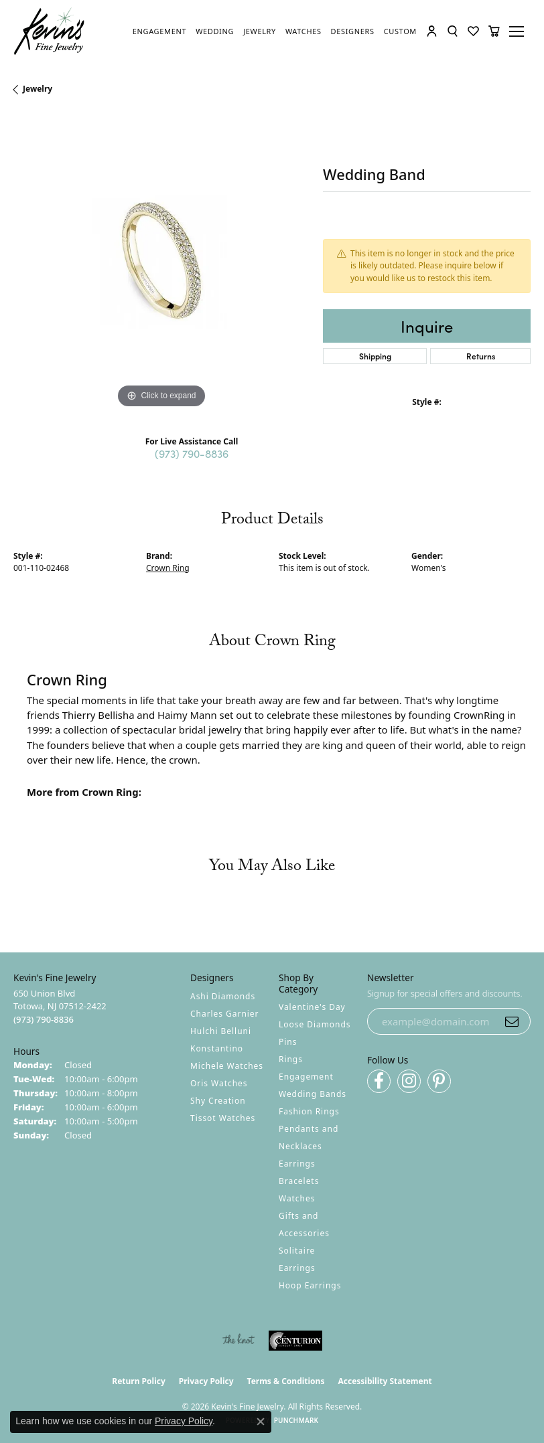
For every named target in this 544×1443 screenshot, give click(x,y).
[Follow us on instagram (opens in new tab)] (409, 1081)
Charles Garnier (224, 1013)
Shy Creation (218, 1100)
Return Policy (138, 1381)
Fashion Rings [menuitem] (309, 1111)
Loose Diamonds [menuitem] (315, 1024)
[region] (161, 264)
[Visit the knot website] (238, 1341)
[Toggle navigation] (518, 31)
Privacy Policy (206, 1381)
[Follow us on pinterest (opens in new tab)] (439, 1081)
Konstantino (216, 1048)
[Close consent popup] (261, 1422)
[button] (431, 31)
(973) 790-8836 (191, 453)
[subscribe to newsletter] (512, 1021)
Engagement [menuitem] (306, 1076)
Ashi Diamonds (222, 996)
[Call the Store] (43, 1019)
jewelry (37, 88)
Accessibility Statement (384, 1381)
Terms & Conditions (286, 1381)
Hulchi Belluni (220, 1031)
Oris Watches (219, 1083)
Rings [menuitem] (291, 1059)
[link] (159, 31)
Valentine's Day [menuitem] (312, 1007)
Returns (480, 355)
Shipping (375, 355)
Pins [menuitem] (288, 1041)
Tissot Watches (222, 1118)
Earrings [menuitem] (297, 1163)
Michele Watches (226, 1066)
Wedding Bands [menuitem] (312, 1094)
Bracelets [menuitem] (299, 1181)
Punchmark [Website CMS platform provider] (296, 1420)
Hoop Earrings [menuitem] (310, 1285)
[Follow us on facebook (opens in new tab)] (379, 1081)
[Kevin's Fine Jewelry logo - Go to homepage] (49, 31)
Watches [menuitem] (297, 1198)
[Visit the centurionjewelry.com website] (295, 1341)
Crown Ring (168, 568)
